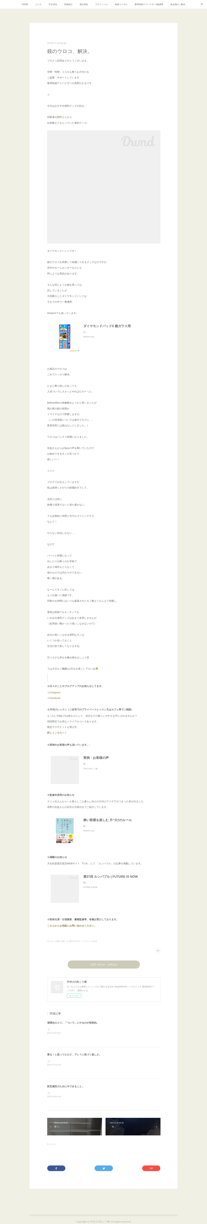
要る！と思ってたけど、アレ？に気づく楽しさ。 (74, 1054)
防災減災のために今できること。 (65, 1086)
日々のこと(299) (53, 941)
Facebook (55, 698)
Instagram (55, 692)
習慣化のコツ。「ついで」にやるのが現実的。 (73, 1022)
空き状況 (53, 4)
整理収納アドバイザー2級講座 (149, 4)
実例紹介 (68, 4)
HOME (25, 4)
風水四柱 (84, 4)
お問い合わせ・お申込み (103, 964)
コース (38, 4)
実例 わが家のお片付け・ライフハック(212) (79, 941)
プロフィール (101, 4)
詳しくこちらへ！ (61, 732)
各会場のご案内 (177, 4)
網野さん (62, 117)
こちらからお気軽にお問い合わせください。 (72, 925)
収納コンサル (121, 4)
